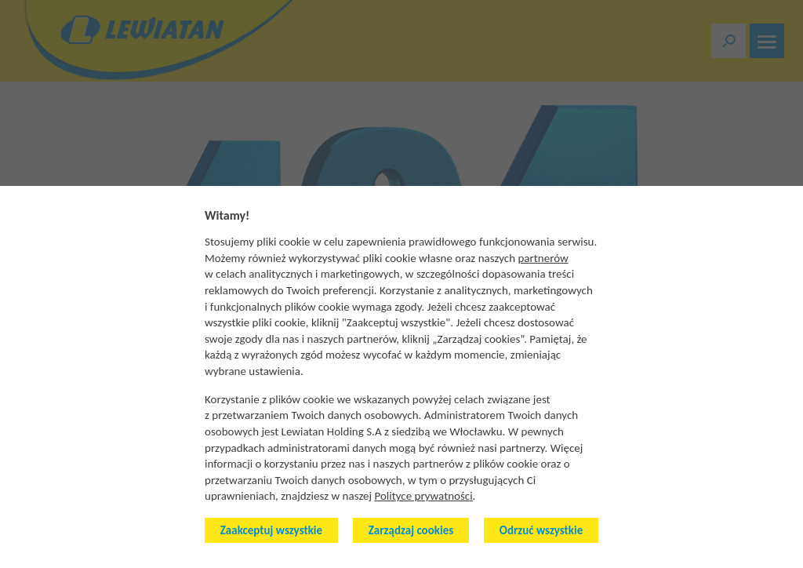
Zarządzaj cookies (411, 530)
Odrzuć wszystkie (541, 530)
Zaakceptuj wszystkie (271, 530)
